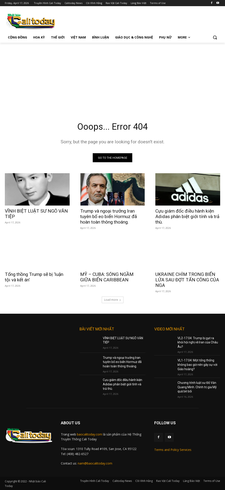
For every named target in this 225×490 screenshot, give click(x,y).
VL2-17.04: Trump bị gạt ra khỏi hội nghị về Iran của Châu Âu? (198, 342)
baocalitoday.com (89, 434)
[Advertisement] (112, 75)
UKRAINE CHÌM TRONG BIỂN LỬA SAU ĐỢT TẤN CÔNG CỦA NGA (187, 280)
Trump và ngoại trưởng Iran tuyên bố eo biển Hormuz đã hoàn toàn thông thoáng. (108, 217)
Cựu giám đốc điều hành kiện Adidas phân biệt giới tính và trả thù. (187, 217)
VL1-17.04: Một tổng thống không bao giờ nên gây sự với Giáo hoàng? (197, 365)
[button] (215, 37)
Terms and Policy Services (172, 450)
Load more (112, 300)
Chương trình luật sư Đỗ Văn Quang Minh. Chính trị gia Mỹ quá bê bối (197, 387)
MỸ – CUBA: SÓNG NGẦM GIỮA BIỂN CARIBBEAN (107, 277)
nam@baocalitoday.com (95, 463)
